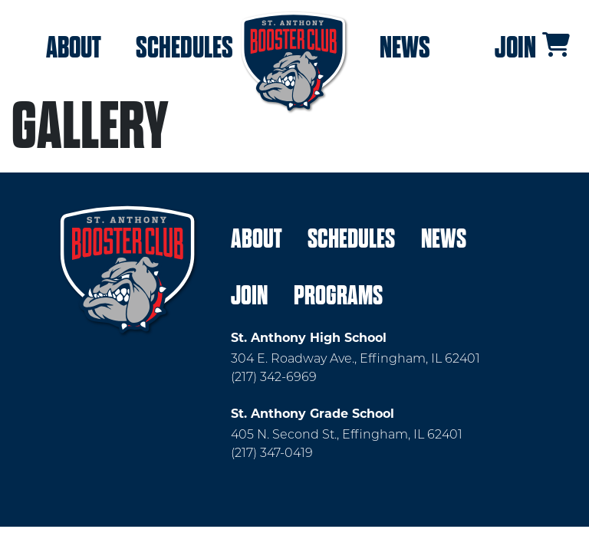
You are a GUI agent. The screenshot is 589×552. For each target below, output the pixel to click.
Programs (338, 295)
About (73, 47)
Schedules (184, 47)
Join (515, 47)
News (405, 47)
